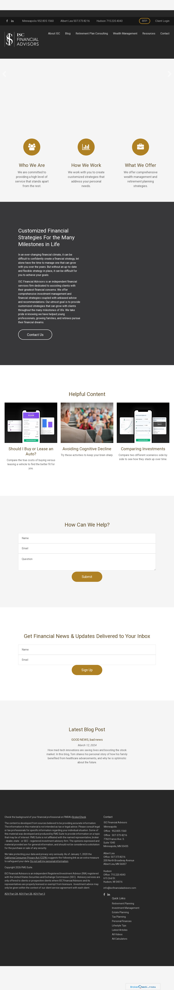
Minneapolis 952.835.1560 (38, 4)
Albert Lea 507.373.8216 (75, 4)
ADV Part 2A (11, 926)
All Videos (117, 966)
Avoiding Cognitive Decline (87, 481)
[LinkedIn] (108, 927)
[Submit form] (87, 609)
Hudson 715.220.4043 (110, 4)
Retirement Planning (123, 936)
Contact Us (35, 367)
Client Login (162, 4)
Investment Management (125, 940)
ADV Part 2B (25, 926)
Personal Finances (122, 953)
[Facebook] (104, 927)
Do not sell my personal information (49, 893)
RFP (144, 4)
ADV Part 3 (39, 926)
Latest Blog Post (87, 762)
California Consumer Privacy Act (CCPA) (26, 890)
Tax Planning (119, 949)
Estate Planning (120, 944)
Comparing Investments (143, 481)
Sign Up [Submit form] (87, 702)
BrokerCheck (79, 849)
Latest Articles (119, 962)
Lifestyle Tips (119, 958)
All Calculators (119, 971)
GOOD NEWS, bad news (87, 772)
